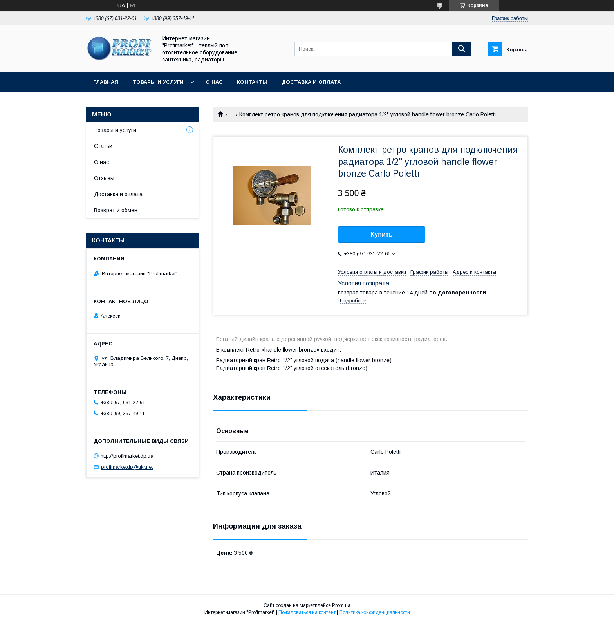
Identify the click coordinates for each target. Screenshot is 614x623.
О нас (214, 82)
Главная (105, 82)
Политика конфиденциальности (374, 612)
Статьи (103, 146)
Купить (382, 234)
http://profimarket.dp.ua (127, 456)
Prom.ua (341, 605)
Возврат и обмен (115, 210)
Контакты (252, 82)
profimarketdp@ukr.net (127, 467)
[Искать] (461, 49)
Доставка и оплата (311, 82)
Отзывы (104, 178)
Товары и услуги (158, 82)
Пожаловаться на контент (307, 612)
